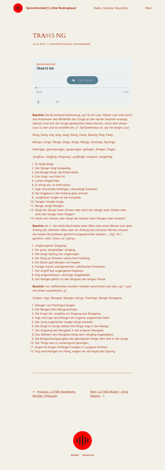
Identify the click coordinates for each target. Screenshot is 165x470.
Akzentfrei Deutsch (62, 44)
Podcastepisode (81, 44)
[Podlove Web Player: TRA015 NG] (82, 82)
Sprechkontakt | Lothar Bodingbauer (51, 8)
